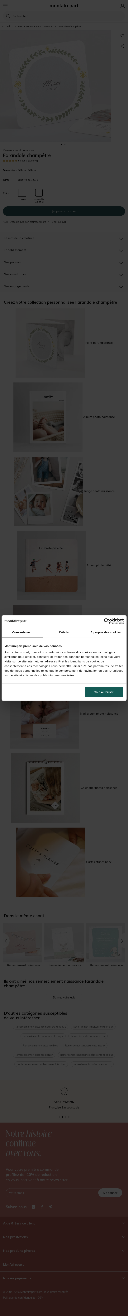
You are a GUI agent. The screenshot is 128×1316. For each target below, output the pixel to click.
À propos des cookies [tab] (106, 632)
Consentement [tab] (22, 632)
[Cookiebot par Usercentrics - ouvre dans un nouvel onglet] (107, 621)
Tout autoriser (104, 691)
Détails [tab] (64, 632)
